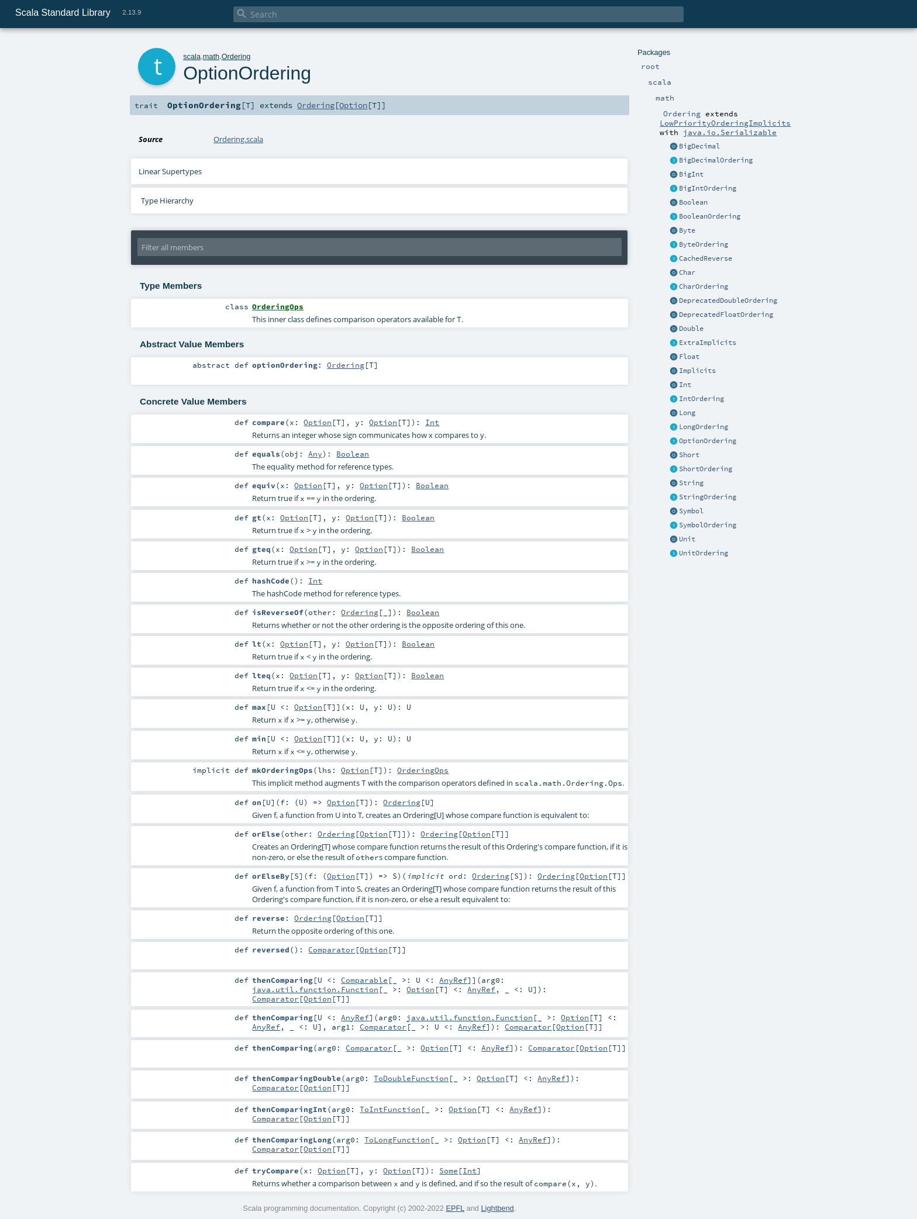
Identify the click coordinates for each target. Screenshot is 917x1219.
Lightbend (497, 1208)
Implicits (697, 371)
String (691, 483)
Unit (687, 539)
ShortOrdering (705, 469)
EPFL (455, 1208)
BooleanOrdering (709, 216)
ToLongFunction (397, 1139)
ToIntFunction (390, 1109)
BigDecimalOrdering (716, 160)
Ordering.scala (238, 139)
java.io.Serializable (730, 132)
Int (685, 385)
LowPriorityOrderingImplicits (725, 122)
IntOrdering (701, 399)
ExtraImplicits (707, 343)
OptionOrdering (707, 441)
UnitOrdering (703, 553)
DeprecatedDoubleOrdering (728, 300)
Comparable (364, 980)
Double (691, 328)
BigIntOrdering (707, 188)
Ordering (236, 56)
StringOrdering (707, 497)
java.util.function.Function (315, 989)
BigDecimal (699, 146)
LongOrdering (703, 427)
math (211, 56)
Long (687, 413)
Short (689, 455)
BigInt (691, 174)
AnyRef (453, 980)
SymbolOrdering (707, 525)
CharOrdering (703, 286)
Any (315, 453)
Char (687, 272)
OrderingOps (423, 770)
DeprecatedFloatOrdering (726, 314)
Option (353, 105)
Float (689, 357)
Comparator (331, 949)
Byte (687, 230)
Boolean (693, 202)
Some (448, 1170)
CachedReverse (705, 258)
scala (192, 56)
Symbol (691, 511)
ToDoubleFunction (411, 1078)
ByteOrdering (703, 244)
